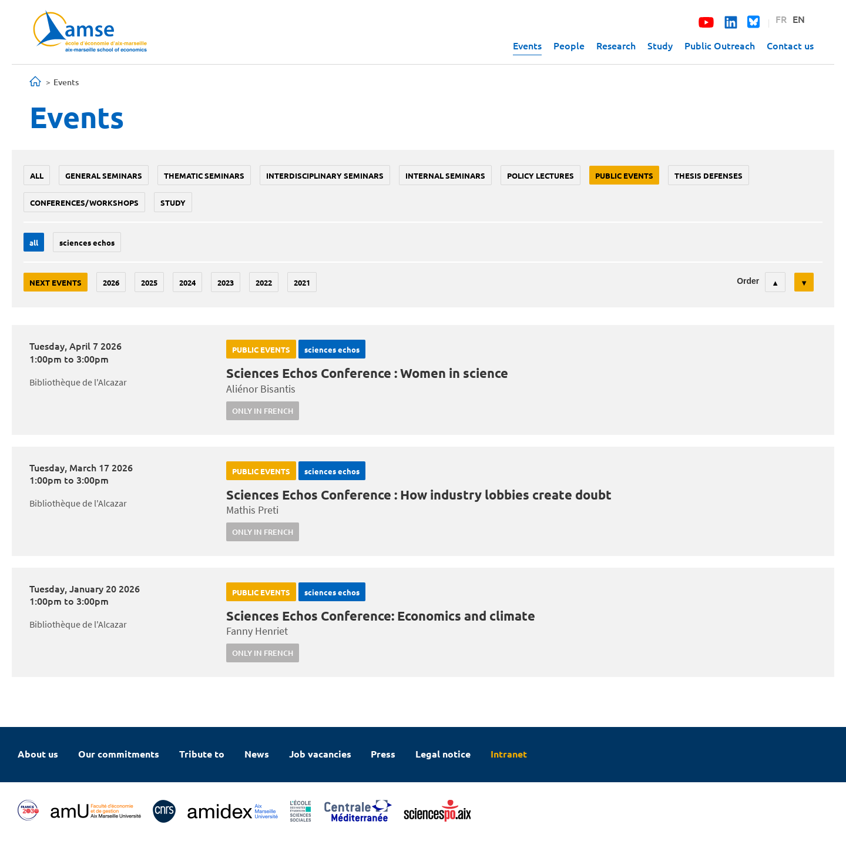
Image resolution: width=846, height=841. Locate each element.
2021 (302, 282)
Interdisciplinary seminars (325, 175)
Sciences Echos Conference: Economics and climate (380, 616)
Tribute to (201, 754)
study (173, 202)
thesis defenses (708, 175)
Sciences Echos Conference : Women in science (367, 373)
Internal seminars (445, 175)
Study (660, 45)
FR (781, 18)
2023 (225, 282)
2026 (111, 282)
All (36, 175)
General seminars (103, 175)
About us (38, 754)
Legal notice (443, 754)
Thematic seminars (204, 175)
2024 (187, 282)
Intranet (509, 754)
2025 (149, 282)
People (569, 45)
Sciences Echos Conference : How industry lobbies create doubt (419, 494)
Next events (55, 282)
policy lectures (540, 175)
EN (799, 18)
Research (616, 45)
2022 (264, 282)
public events (624, 175)
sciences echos (87, 242)
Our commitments (118, 754)
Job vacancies (320, 754)
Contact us (790, 45)
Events (527, 45)
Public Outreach (719, 45)
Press (383, 754)
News (256, 754)
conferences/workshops (84, 202)
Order (748, 281)
